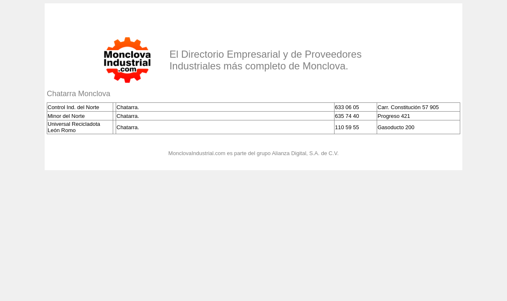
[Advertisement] (144, 18)
